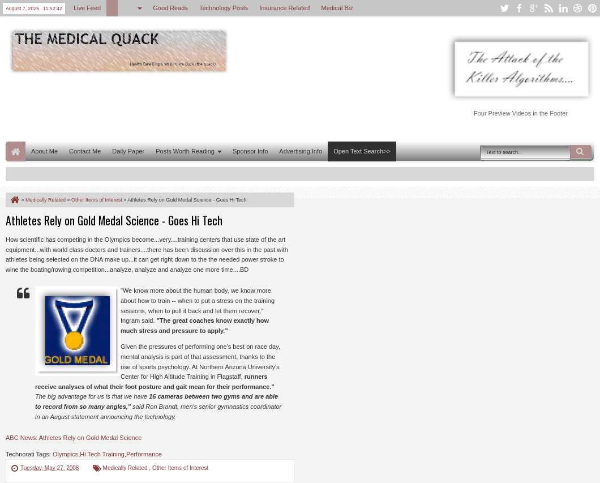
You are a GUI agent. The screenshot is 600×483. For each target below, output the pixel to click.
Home (15, 151)
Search (581, 152)
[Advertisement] (212, 106)
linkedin (563, 8)
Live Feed (87, 8)
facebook (519, 8)
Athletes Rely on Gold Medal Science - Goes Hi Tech (114, 220)
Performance (144, 454)
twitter (504, 8)
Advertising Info (300, 151)
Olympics (65, 454)
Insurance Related (284, 8)
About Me (44, 151)
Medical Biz (337, 8)
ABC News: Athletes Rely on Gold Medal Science (74, 437)
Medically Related (126, 468)
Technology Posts (223, 8)
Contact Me (85, 151)
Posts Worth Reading (185, 151)
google (533, 8)
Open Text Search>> (362, 151)
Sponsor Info (250, 151)
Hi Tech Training (102, 454)
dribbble (578, 8)
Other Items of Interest (180, 468)
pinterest (592, 8)
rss (548, 8)
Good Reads (170, 8)
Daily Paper (128, 151)
